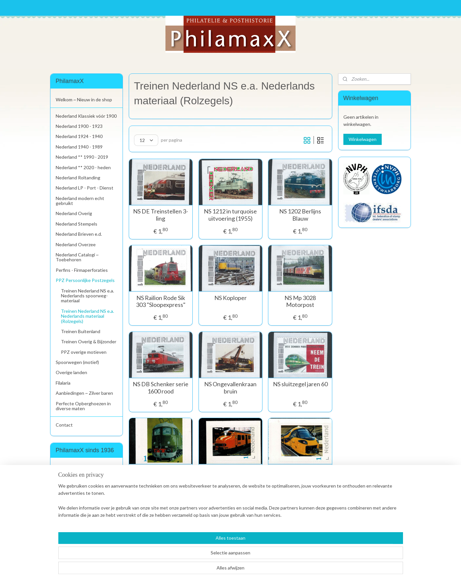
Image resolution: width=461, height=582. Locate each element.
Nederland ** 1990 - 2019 (82, 157)
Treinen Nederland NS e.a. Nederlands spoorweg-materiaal (87, 296)
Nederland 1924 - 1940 (79, 136)
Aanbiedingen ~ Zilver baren (84, 393)
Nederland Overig (74, 213)
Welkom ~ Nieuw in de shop (84, 99)
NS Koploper (230, 297)
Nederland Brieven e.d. (79, 234)
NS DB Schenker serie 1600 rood (161, 388)
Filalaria (63, 383)
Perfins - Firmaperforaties (82, 270)
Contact (64, 425)
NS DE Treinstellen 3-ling (160, 215)
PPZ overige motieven (83, 352)
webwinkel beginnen (239, 570)
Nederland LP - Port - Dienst (84, 188)
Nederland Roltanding (78, 177)
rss (217, 570)
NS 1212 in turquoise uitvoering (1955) (230, 215)
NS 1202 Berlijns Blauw (300, 215)
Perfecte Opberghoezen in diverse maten (83, 406)
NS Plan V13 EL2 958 (230, 470)
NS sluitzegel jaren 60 (300, 384)
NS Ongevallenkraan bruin (230, 388)
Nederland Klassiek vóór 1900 (86, 116)
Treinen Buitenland (80, 331)
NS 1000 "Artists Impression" (161, 474)
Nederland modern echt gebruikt (80, 200)
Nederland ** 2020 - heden (83, 167)
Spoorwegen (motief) (77, 362)
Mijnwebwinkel (292, 570)
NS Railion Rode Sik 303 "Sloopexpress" (160, 301)
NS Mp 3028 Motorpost (300, 301)
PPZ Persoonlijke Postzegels (85, 280)
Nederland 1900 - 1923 (79, 126)
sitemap (205, 570)
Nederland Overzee (76, 244)
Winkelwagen (362, 139)
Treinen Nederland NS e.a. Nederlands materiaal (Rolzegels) (87, 316)
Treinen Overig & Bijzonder (88, 341)
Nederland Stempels (76, 224)
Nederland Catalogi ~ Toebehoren (77, 257)
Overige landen (71, 372)
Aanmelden (72, 491)
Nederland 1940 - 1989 (79, 147)
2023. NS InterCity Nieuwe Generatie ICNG (300, 477)
